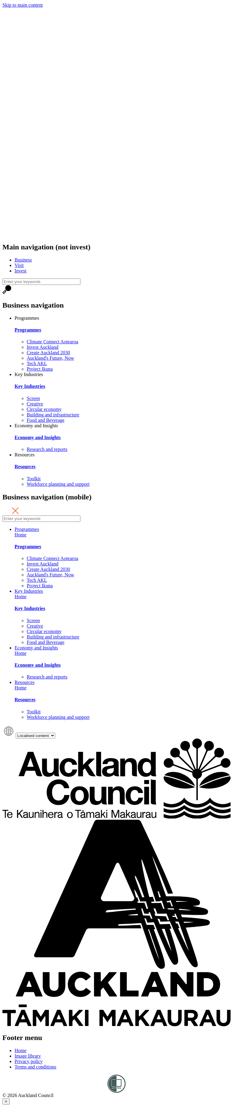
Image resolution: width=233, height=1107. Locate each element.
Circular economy (44, 409)
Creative (35, 403)
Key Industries (29, 374)
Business (23, 259)
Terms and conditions (35, 1066)
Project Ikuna (40, 369)
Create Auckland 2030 (48, 352)
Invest (20, 270)
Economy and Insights (36, 425)
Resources (25, 454)
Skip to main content (22, 5)
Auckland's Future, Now (50, 358)
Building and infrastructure (53, 414)
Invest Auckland (42, 347)
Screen (33, 398)
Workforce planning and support (58, 484)
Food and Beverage (45, 420)
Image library (28, 1056)
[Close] (6, 1101)
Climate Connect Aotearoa (52, 341)
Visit (19, 265)
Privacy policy (29, 1061)
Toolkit (34, 478)
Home (20, 534)
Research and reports (47, 449)
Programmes (27, 318)
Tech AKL (37, 363)
